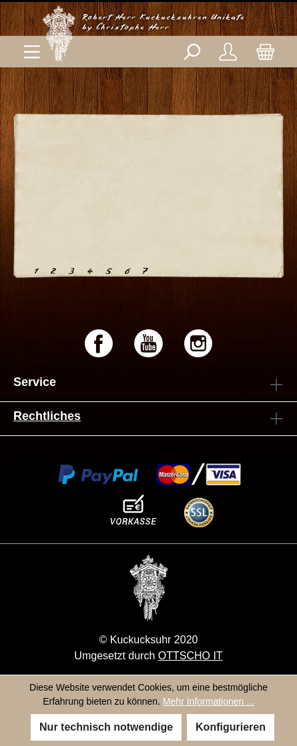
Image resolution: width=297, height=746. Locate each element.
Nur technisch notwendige (106, 727)
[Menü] (31, 51)
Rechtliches (47, 416)
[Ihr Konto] (228, 51)
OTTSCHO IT (190, 655)
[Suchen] (191, 51)
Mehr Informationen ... (208, 701)
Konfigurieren (231, 727)
